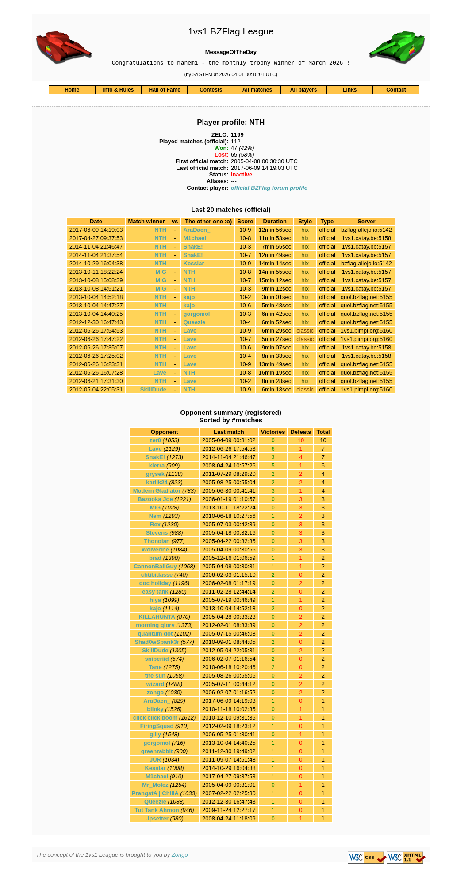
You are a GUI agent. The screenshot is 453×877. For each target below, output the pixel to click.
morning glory (155, 626)
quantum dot (155, 635)
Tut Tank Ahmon (157, 811)
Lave (190, 332)
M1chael (195, 239)
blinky (155, 710)
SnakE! (193, 248)
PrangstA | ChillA (155, 794)
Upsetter (157, 819)
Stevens (157, 534)
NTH (160, 231)
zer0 (155, 441)
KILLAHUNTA (156, 618)
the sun (155, 677)
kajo (189, 298)
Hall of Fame (164, 91)
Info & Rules (118, 91)
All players (303, 91)
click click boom (155, 719)
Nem (155, 517)
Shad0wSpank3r (156, 643)
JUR (155, 761)
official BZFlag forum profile (269, 189)
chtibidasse (157, 576)
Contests (211, 91)
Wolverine (155, 551)
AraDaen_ (197, 231)
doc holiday (155, 584)
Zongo (180, 856)
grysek (155, 475)
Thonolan (157, 542)
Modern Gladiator (157, 492)
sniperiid (157, 660)
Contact (396, 91)
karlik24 (156, 483)
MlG (161, 273)
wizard (155, 685)
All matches (257, 91)
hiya (155, 601)
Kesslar (194, 264)
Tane (155, 668)
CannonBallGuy (155, 567)
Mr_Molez (155, 786)
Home (72, 91)
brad (155, 559)
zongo (155, 693)
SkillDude (153, 390)
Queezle (195, 323)
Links (350, 91)
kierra (157, 466)
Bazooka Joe (155, 500)
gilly (155, 735)
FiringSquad (157, 727)
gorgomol (197, 315)
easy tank (155, 593)
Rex (155, 525)
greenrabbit (157, 752)
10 (323, 441)
